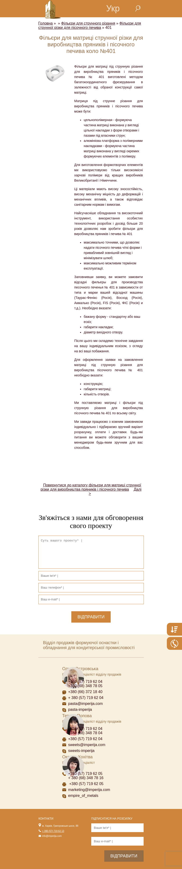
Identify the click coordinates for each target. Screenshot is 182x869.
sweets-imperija (81, 751)
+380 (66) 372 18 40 (85, 692)
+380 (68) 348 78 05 (85, 686)
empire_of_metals (83, 796)
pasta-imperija (80, 709)
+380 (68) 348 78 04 (86, 733)
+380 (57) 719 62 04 (85, 682)
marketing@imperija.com (89, 790)
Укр (113, 8)
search (137, 8)
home (86, 8)
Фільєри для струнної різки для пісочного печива (89, 25)
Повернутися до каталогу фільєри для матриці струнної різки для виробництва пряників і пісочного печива (91, 487)
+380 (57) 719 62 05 (85, 774)
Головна (45, 23)
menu (64, 8)
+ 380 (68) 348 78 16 (86, 778)
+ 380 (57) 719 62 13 (53, 831)
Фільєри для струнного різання (88, 23)
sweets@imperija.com (86, 745)
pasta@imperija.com (85, 704)
